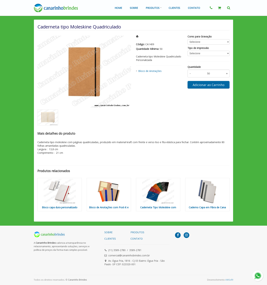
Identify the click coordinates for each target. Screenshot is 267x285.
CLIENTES (110, 238)
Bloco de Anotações (150, 71)
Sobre (134, 8)
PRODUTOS (137, 232)
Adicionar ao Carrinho (208, 85)
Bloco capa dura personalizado (59, 207)
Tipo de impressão (198, 48)
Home (118, 8)
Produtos (152, 8)
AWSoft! (229, 279)
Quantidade (194, 67)
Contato (194, 8)
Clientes (174, 8)
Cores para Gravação (200, 36)
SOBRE (108, 232)
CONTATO (136, 238)
